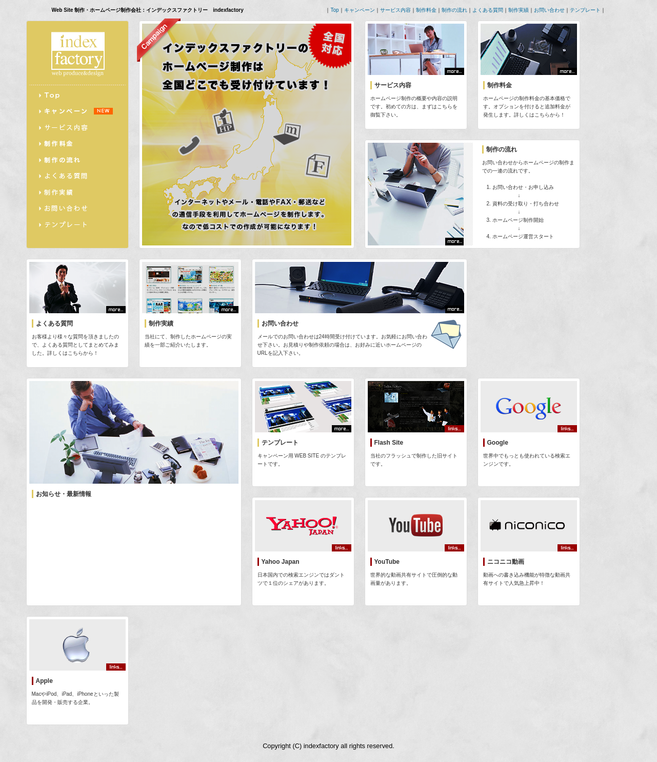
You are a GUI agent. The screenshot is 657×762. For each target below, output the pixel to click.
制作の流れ (454, 10)
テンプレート (585, 10)
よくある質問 (487, 10)
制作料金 (426, 10)
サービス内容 (395, 10)
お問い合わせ (549, 10)
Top (334, 10)
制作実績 (518, 10)
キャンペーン (359, 10)
